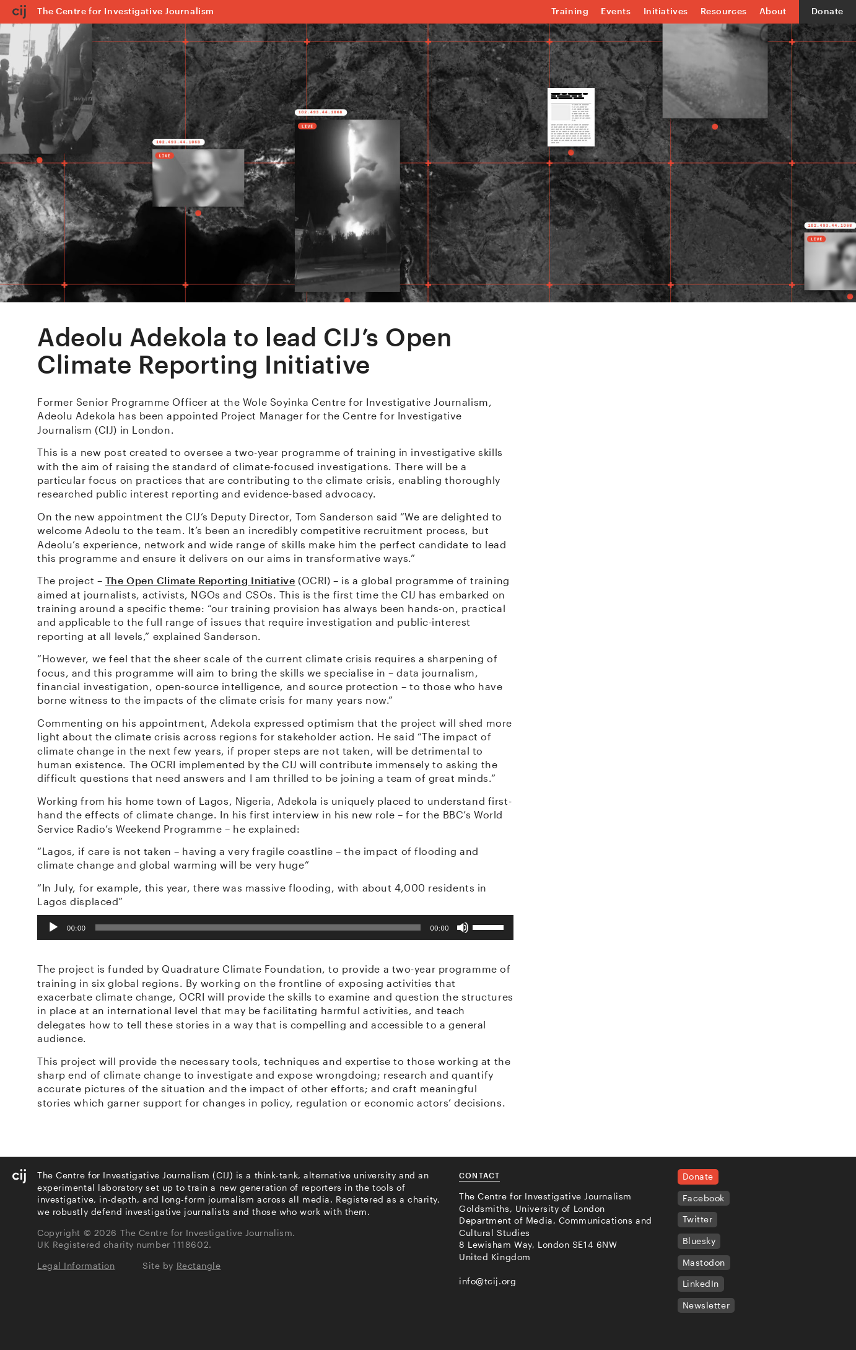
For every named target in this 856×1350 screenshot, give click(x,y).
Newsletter (706, 1305)
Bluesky (699, 1240)
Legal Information (76, 1265)
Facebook (704, 1198)
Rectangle (199, 1265)
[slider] (257, 927)
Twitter (698, 1219)
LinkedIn (701, 1283)
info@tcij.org (487, 1281)
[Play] (53, 927)
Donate (827, 11)
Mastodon (704, 1262)
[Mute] (462, 927)
